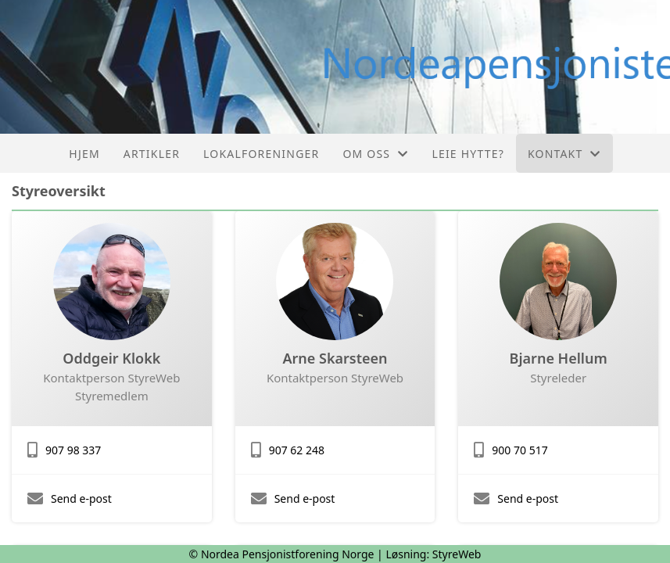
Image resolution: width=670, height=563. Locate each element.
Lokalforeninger (261, 153)
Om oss (375, 153)
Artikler (152, 153)
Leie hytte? (468, 153)
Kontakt (564, 153)
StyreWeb (457, 554)
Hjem (84, 153)
